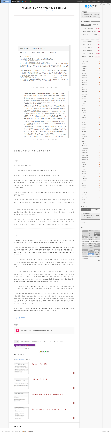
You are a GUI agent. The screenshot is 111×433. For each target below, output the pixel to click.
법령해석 (91, 99)
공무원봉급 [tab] (86, 24)
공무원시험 (91, 68)
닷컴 (91, 6)
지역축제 (91, 71)
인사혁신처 (84, 233)
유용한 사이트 (91, 155)
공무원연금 (91, 82)
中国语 (91, 202)
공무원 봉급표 (97, 231)
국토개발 (91, 117)
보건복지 (91, 115)
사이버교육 (91, 146)
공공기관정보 (91, 157)
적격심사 (84, 246)
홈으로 (3, 430)
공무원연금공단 (97, 250)
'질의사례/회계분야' (20, 359)
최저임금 (97, 248)
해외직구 (91, 176)
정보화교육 (91, 136)
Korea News (91, 197)
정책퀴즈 (91, 73)
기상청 (96, 254)
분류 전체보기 (91, 61)
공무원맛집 (91, 129)
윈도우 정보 (91, 150)
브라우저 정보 (91, 153)
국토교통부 (97, 246)
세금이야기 (91, 178)
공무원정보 (91, 75)
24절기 (90, 256)
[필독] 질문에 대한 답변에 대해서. (91, 14)
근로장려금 (91, 233)
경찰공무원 (97, 241)
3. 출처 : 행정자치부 (20, 318)
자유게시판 (80, 1)
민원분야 (91, 120)
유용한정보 (91, 66)
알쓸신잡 (91, 171)
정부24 (83, 237)
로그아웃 (13, 430)
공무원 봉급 (91, 235)
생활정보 (91, 164)
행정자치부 (91, 254)
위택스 (83, 254)
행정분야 (91, 127)
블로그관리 (91, 185)
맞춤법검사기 (85, 1)
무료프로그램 (91, 148)
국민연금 (91, 174)
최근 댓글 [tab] (96, 209)
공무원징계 (91, 85)
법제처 (96, 233)
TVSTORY (91, 181)
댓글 (15, 426)
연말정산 (89, 1)
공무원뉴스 (91, 63)
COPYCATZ (107, 431)
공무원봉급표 (99, 1)
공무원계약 (91, 89)
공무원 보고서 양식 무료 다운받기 (91, 215)
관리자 (104, 1)
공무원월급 (91, 78)
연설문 (91, 106)
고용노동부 (84, 231)
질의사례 (91, 108)
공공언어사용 (91, 94)
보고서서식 (91, 96)
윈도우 (90, 239)
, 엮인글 (18, 426)
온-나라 (91, 138)
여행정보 (91, 134)
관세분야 (91, 110)
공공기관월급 (91, 160)
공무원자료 (91, 92)
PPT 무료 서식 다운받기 (89, 217)
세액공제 (91, 231)
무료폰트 (91, 243)
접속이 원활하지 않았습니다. (90, 16)
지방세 (96, 239)
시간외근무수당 (97, 256)
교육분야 (91, 113)
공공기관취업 (91, 162)
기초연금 (84, 252)
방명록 (6, 430)
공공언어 (91, 250)
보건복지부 (91, 252)
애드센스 (91, 190)
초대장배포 (91, 192)
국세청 (83, 250)
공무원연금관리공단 (85, 235)
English (91, 199)
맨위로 (17, 430)
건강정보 (91, 167)
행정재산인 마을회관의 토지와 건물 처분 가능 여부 (44, 8)
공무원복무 (91, 87)
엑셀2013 (91, 143)
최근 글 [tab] (86, 209)
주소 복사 (16, 341)
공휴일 (83, 239)
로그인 (9, 430)
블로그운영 (91, 195)
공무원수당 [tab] (95, 24)
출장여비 (91, 248)
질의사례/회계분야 (50, 11)
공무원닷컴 (6, 1)
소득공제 (97, 252)
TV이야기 (91, 183)
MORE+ (99, 17)
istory (24, 431)
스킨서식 (91, 188)
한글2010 (91, 141)
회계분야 (91, 124)
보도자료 (91, 101)
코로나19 (97, 237)
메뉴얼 (91, 103)
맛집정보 (91, 131)
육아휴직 (84, 243)
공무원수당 (94, 1)
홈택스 (83, 256)
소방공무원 (91, 237)
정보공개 (91, 122)
